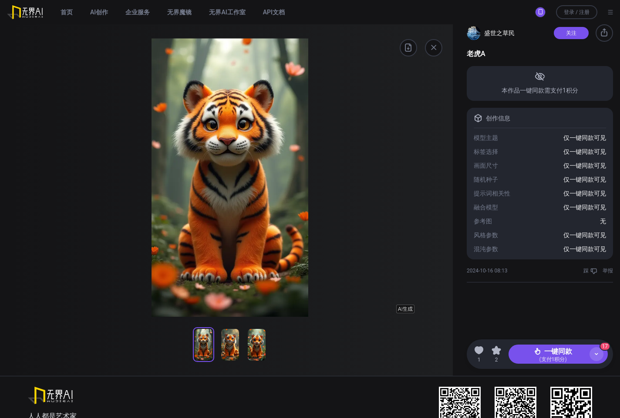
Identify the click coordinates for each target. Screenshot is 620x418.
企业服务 (137, 12)
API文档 (274, 12)
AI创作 (99, 12)
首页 (67, 12)
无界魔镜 (179, 12)
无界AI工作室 (227, 12)
